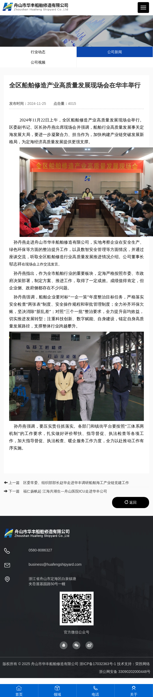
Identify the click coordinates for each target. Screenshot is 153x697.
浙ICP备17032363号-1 (97, 664)
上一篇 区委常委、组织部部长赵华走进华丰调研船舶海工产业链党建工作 (66, 483)
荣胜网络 (142, 664)
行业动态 (38, 52)
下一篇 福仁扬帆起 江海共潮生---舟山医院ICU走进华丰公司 (55, 491)
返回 (131, 502)
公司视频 (38, 62)
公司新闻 (114, 52)
